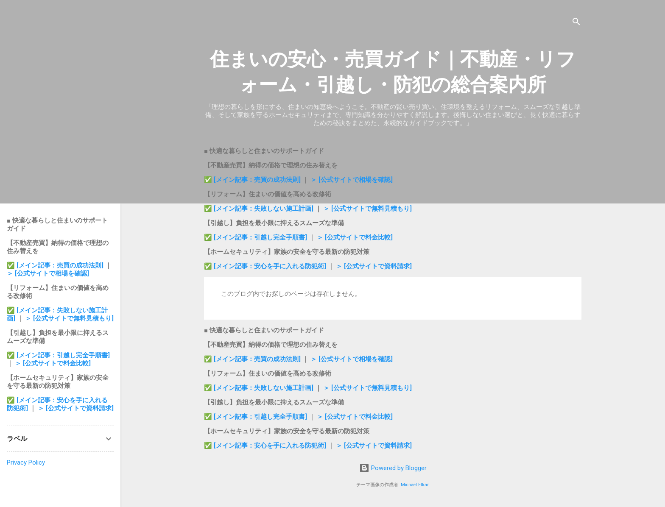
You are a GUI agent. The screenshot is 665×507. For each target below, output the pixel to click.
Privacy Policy (26, 462)
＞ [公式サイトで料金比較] (355, 237)
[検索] (576, 23)
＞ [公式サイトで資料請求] (374, 266)
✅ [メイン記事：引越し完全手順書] (256, 237)
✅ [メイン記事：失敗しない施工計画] (259, 208)
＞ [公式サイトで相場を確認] (351, 180)
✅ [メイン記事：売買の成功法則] (252, 180)
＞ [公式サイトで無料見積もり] (367, 208)
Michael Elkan (415, 485)
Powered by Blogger (393, 468)
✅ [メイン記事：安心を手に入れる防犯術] (266, 266)
